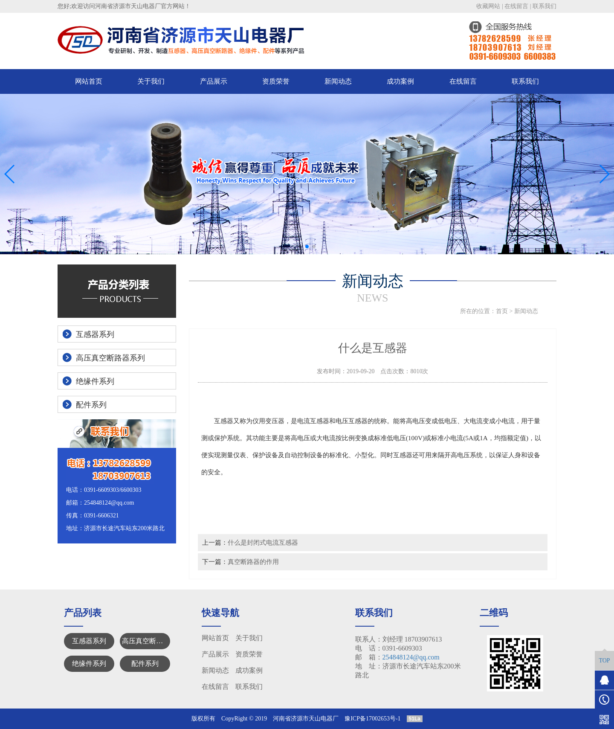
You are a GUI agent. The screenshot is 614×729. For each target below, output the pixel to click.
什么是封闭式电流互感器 (263, 542)
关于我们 (151, 81)
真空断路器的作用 (253, 561)
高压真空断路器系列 (146, 641)
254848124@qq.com (411, 657)
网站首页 (88, 81)
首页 (502, 311)
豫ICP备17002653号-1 (372, 718)
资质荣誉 (276, 81)
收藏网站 (488, 6)
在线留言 (516, 6)
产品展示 (213, 81)
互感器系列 (89, 641)
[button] (300, 246)
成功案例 (400, 81)
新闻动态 (338, 81)
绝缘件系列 (89, 663)
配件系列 (145, 663)
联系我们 (544, 6)
